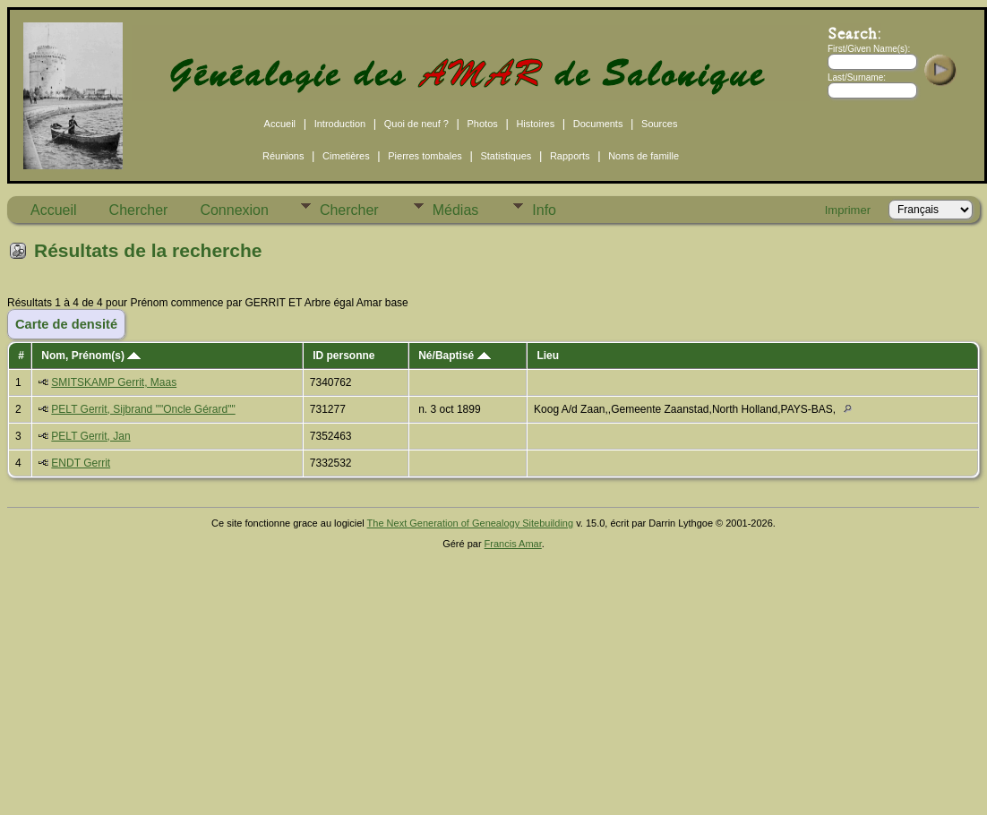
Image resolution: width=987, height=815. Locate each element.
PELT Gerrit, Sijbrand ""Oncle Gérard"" (143, 409)
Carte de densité (66, 324)
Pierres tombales (425, 155)
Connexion (234, 210)
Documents (598, 123)
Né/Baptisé (454, 355)
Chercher (138, 210)
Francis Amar (513, 543)
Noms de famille (643, 155)
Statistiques (505, 155)
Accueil (280, 123)
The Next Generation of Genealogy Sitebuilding (470, 523)
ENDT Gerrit (80, 463)
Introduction (339, 123)
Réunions (283, 155)
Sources (659, 123)
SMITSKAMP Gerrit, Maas (113, 382)
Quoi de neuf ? (416, 123)
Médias (456, 210)
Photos (483, 123)
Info (544, 210)
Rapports (570, 155)
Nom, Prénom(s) (91, 355)
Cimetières (346, 155)
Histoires (535, 123)
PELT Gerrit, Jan (90, 436)
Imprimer (848, 210)
